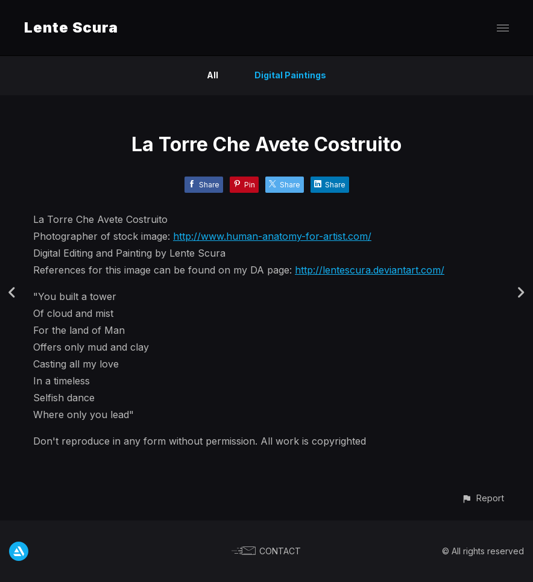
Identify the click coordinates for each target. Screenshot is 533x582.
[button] (482, 498)
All (212, 75)
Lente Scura (71, 27)
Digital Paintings (290, 75)
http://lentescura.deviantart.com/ (369, 270)
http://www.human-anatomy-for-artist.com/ (272, 236)
